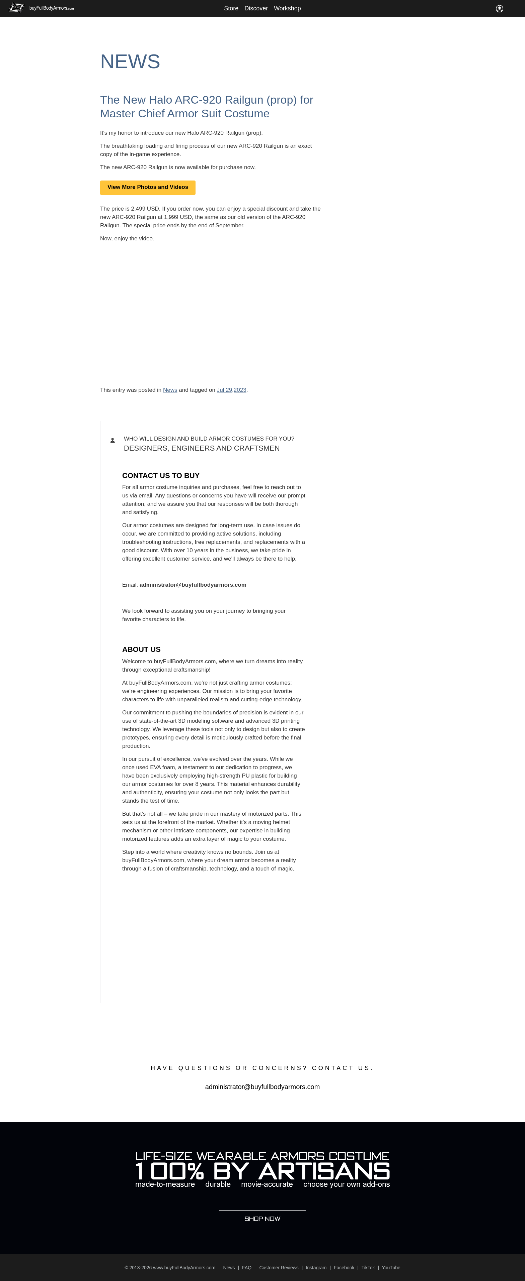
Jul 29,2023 (231, 390)
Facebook (344, 1267)
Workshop (287, 8)
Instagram (316, 1267)
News (130, 61)
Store (231, 8)
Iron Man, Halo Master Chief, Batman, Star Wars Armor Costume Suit (203, 460)
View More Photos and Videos (147, 187)
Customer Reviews (278, 1267)
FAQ (246, 1267)
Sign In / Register (499, 8)
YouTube (391, 1267)
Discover (256, 8)
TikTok (368, 1267)
